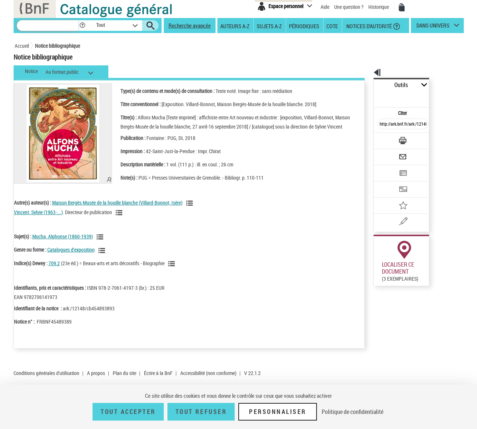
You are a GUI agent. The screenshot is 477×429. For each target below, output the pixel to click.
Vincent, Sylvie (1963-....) (38, 219)
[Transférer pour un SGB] (386, 167)
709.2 (54, 270)
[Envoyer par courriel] (382, 138)
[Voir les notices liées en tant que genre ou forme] (102, 257)
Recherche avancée (190, 25)
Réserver (379, 328)
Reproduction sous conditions (430, 281)
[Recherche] (48, 25)
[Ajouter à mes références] (387, 181)
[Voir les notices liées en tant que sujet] (101, 244)
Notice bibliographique (57, 45)
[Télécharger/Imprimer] (384, 124)
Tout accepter (128, 412)
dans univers (432, 27)
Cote (332, 25)
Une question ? (349, 6)
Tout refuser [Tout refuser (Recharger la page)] (201, 412)
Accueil (22, 45)
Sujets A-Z (269, 25)
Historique (379, 6)
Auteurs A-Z (234, 25)
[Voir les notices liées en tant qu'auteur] (190, 210)
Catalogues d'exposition (71, 256)
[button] (82, 25)
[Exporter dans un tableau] (388, 153)
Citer (371, 96)
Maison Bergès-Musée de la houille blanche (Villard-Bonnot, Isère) (117, 209)
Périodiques (304, 25)
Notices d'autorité (368, 25)
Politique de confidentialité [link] (352, 412)
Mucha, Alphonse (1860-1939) (62, 243)
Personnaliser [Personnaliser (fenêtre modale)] (277, 412)
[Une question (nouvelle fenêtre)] (397, 196)
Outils (365, 85)
